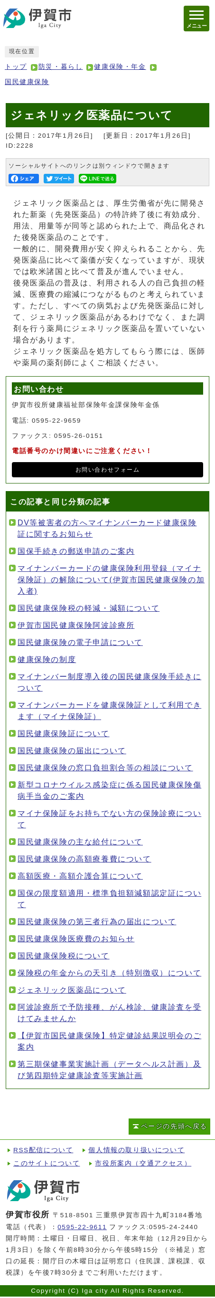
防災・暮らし (60, 66)
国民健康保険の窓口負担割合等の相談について (105, 768)
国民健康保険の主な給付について (80, 842)
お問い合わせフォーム (107, 470)
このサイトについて (46, 1163)
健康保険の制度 (47, 659)
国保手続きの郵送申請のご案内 (76, 551)
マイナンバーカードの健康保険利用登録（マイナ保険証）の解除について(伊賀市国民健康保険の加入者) (111, 579)
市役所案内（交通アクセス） (143, 1163)
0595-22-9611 (82, 1227)
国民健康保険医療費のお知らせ (76, 939)
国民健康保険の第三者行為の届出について (97, 922)
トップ (16, 66)
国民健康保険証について (64, 734)
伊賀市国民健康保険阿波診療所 (76, 625)
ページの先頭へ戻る (174, 1126)
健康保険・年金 (120, 66)
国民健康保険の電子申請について (80, 642)
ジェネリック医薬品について (72, 990)
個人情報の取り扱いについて (136, 1150)
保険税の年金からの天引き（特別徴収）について (109, 973)
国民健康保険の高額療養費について (84, 859)
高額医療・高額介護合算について (80, 876)
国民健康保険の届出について (72, 751)
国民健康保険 (27, 81)
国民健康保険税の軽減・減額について (88, 608)
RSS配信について (43, 1150)
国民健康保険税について (64, 956)
